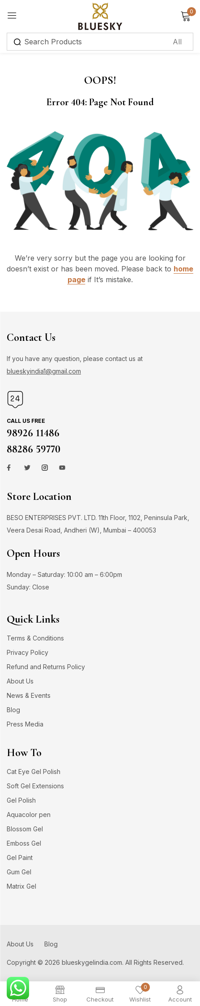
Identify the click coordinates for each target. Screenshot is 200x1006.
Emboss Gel (24, 843)
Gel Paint (20, 857)
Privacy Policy (27, 652)
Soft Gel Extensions (35, 786)
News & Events (29, 695)
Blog (13, 710)
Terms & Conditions (35, 638)
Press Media (25, 724)
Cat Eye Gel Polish (33, 771)
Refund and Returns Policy (46, 667)
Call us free (26, 420)
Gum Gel (19, 872)
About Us (20, 681)
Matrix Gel (21, 886)
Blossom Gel (25, 829)
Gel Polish (21, 800)
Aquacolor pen (29, 814)
